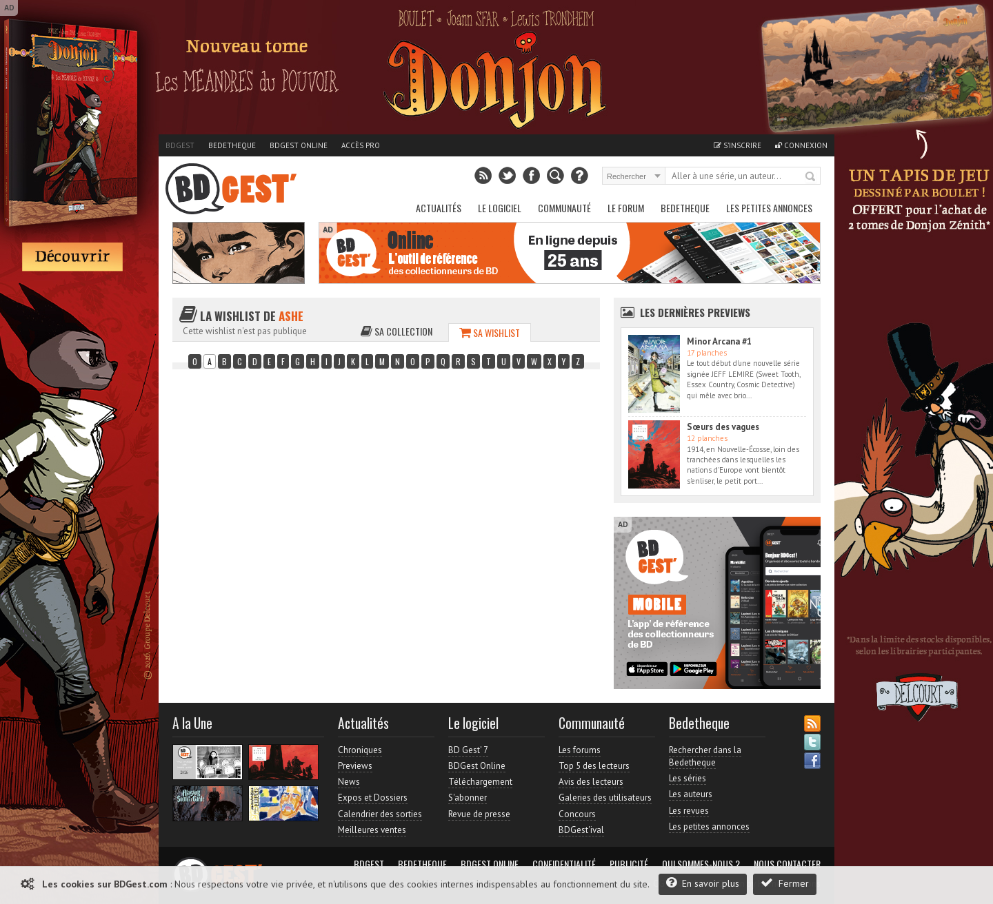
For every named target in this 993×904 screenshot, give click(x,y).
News (349, 782)
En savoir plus (702, 883)
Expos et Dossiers (373, 797)
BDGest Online (299, 145)
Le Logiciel (499, 208)
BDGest (180, 145)
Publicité (629, 864)
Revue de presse (479, 814)
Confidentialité (564, 864)
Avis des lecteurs (591, 782)
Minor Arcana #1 (719, 341)
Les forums (580, 750)
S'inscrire (737, 145)
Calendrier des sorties (380, 814)
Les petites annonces (769, 208)
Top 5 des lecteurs (594, 766)
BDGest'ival (581, 830)
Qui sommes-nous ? (701, 864)
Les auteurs (690, 794)
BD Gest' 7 (468, 750)
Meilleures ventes (372, 830)
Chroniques (360, 750)
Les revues (689, 810)
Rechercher (810, 177)
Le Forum (626, 208)
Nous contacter (787, 864)
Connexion (801, 145)
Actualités (438, 208)
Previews (355, 766)
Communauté (564, 208)
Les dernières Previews (695, 312)
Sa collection (396, 331)
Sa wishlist (489, 332)
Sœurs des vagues (723, 427)
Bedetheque (232, 145)
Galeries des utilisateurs (605, 797)
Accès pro (360, 145)
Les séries (687, 778)
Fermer (785, 883)
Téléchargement (480, 782)
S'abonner (467, 797)
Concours (577, 814)
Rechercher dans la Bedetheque (705, 756)
